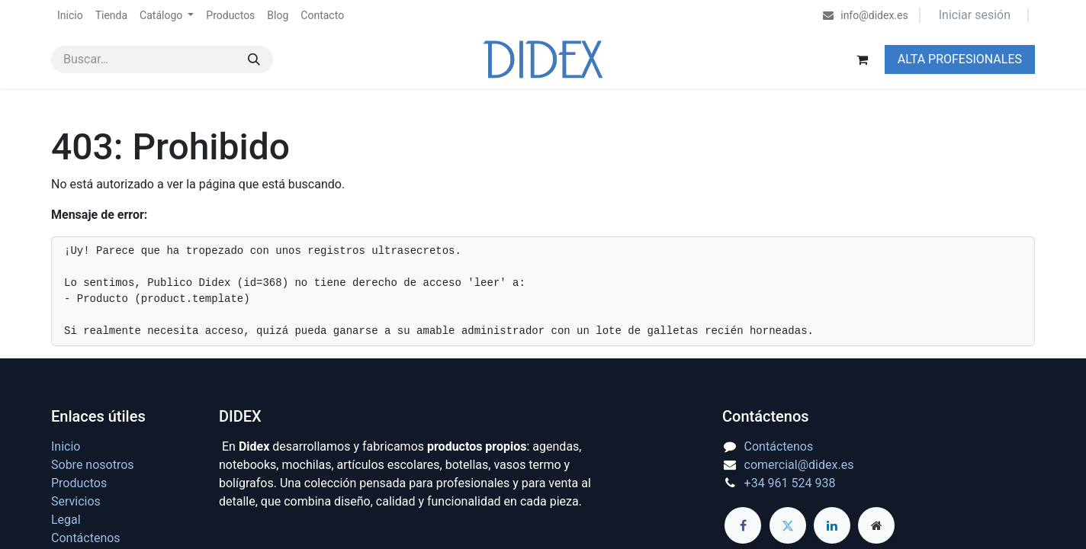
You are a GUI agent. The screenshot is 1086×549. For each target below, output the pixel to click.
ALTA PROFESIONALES (960, 59)
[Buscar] (254, 59)
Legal (66, 519)
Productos (79, 483)
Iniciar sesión (974, 15)
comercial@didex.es (799, 465)
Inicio (65, 446)
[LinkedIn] (832, 525)
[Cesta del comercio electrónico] (863, 59)
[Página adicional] (876, 525)
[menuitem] (70, 16)
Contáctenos (85, 538)
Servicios (76, 501)
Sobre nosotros (92, 465)
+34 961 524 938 (790, 483)
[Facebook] (743, 525)
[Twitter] (788, 525)
